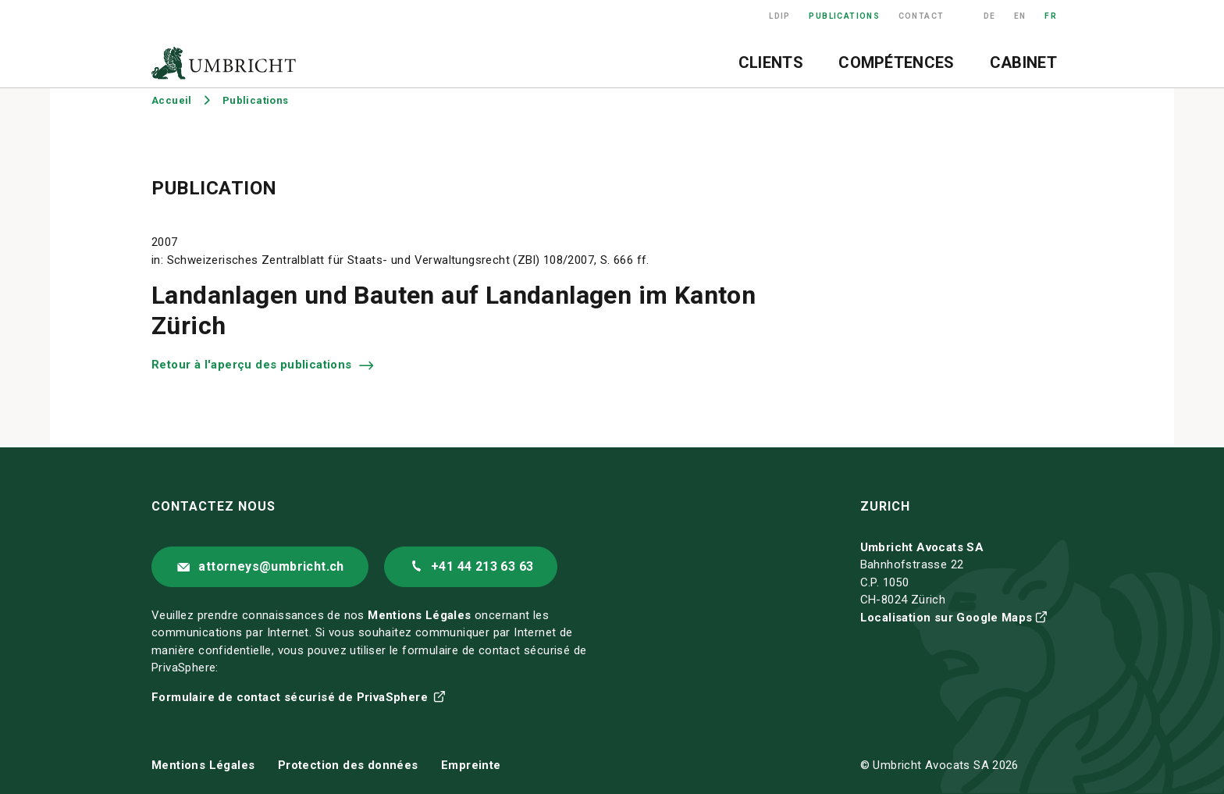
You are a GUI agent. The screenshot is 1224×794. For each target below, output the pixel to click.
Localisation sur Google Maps (946, 618)
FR (1050, 16)
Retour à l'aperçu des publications (253, 365)
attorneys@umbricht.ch (270, 566)
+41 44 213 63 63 (482, 566)
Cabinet (1023, 62)
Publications (844, 16)
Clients (770, 62)
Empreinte (471, 765)
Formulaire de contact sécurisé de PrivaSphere (291, 697)
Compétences (896, 62)
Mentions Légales (419, 615)
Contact (921, 16)
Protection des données (348, 765)
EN (1020, 16)
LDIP (780, 16)
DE (990, 16)
